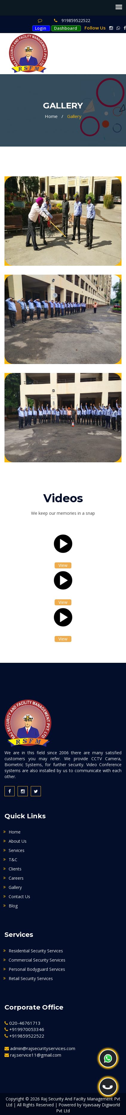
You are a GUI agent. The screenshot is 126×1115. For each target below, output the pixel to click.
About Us (18, 841)
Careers (16, 878)
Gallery (74, 116)
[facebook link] (123, 28)
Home (51, 116)
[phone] (108, 1087)
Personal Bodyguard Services (37, 969)
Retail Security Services (31, 978)
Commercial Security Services (37, 960)
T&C (13, 859)
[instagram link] (110, 28)
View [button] (63, 565)
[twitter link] (36, 791)
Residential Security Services (36, 951)
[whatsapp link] (117, 28)
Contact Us (19, 896)
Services (16, 850)
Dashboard (65, 28)
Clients (15, 869)
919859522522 (72, 20)
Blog (13, 906)
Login (40, 28)
